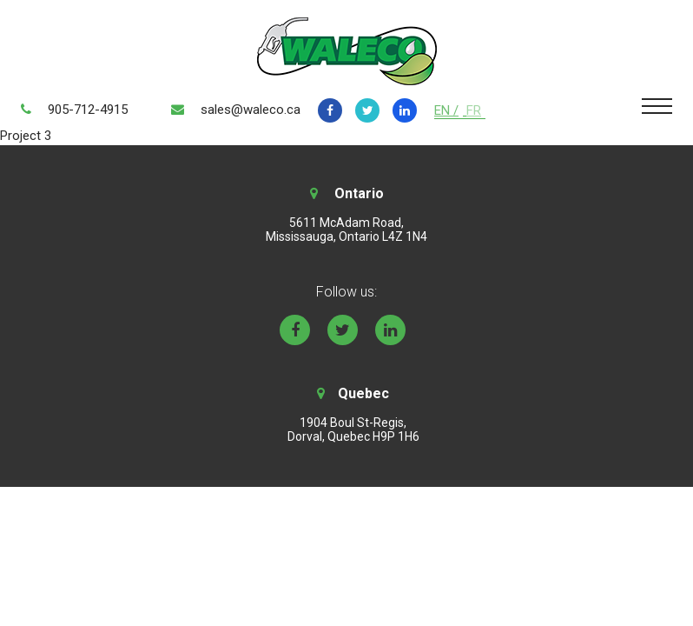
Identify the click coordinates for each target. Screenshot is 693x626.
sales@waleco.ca (250, 109)
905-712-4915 (88, 109)
